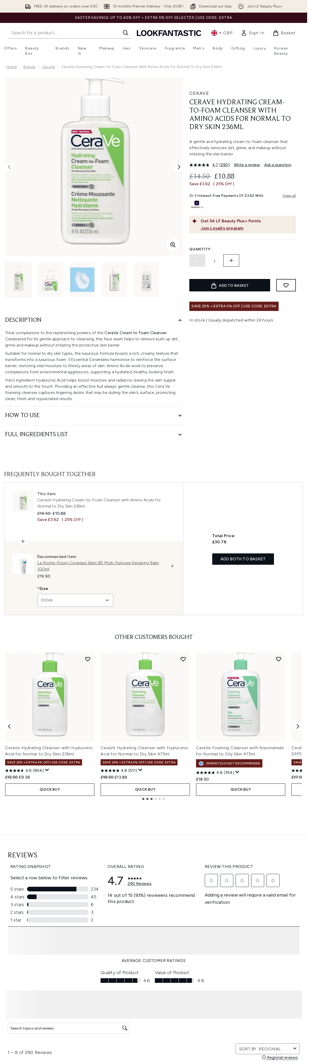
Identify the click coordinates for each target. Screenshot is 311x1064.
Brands (29, 67)
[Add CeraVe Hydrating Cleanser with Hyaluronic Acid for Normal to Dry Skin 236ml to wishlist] (88, 659)
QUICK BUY (50, 788)
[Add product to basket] (229, 285)
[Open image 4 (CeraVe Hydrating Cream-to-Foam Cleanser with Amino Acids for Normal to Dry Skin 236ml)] (114, 280)
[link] (253, 33)
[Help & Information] (154, 975)
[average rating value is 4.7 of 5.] (204, 165)
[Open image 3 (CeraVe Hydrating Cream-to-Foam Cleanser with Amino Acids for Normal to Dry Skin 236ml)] (82, 280)
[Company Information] (153, 991)
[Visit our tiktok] (269, 895)
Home (11, 67)
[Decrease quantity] (197, 260)
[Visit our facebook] (220, 895)
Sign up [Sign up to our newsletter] (133, 894)
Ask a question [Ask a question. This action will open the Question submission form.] (277, 164)
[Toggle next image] (179, 167)
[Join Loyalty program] (247, 228)
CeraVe (48, 67)
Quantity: (200, 249)
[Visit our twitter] (232, 895)
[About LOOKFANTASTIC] (153, 1006)
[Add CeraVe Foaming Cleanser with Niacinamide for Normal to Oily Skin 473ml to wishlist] (278, 659)
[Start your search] (70, 32)
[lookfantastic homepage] (169, 33)
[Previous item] (9, 725)
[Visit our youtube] (257, 895)
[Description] (94, 320)
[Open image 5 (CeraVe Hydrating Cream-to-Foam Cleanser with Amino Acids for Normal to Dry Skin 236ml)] (146, 280)
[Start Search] (125, 32)
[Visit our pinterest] (281, 895)
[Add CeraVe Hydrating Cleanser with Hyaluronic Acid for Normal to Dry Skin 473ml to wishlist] (183, 659)
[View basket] (284, 33)
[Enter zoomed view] (173, 245)
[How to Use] (94, 415)
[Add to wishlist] (286, 285)
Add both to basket (243, 558)
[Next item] (298, 725)
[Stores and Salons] (153, 1022)
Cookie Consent (153, 960)
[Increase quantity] (231, 260)
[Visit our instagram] (244, 895)
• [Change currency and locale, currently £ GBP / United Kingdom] (222, 33)
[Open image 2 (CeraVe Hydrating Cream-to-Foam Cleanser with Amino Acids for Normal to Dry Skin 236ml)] (50, 280)
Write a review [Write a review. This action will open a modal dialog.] (247, 164)
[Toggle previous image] (9, 167)
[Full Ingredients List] (94, 434)
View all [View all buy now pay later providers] (289, 195)
